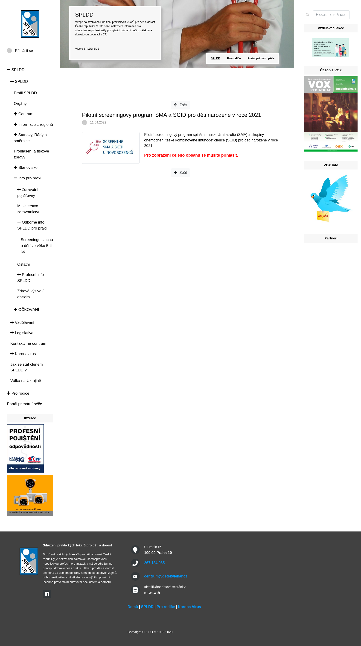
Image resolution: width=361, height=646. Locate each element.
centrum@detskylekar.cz (165, 576)
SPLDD (15, 70)
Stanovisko (26, 167)
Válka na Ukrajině (25, 381)
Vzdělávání (22, 322)
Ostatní (23, 264)
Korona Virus (189, 607)
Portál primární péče (24, 404)
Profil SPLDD (25, 93)
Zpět (180, 105)
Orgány (20, 103)
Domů (133, 607)
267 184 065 (154, 563)
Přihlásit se (24, 51)
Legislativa (21, 333)
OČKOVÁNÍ (26, 309)
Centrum (23, 114)
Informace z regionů (33, 124)
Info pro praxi (27, 178)
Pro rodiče (18, 393)
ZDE (96, 48)
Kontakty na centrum (28, 343)
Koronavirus (23, 354)
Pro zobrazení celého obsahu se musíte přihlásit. (191, 155)
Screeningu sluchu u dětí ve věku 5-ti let (37, 246)
